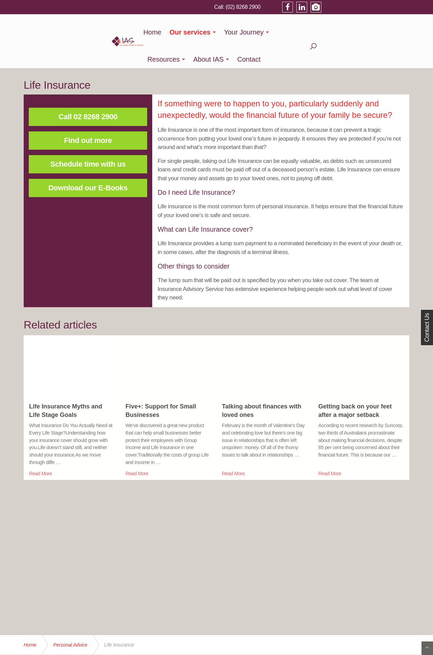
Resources (293, 32)
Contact (378, 32)
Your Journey (244, 32)
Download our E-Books (88, 160)
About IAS (338, 32)
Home (152, 32)
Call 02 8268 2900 (88, 89)
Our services (189, 32)
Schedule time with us (88, 137)
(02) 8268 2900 (329, 6)
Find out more (88, 113)
